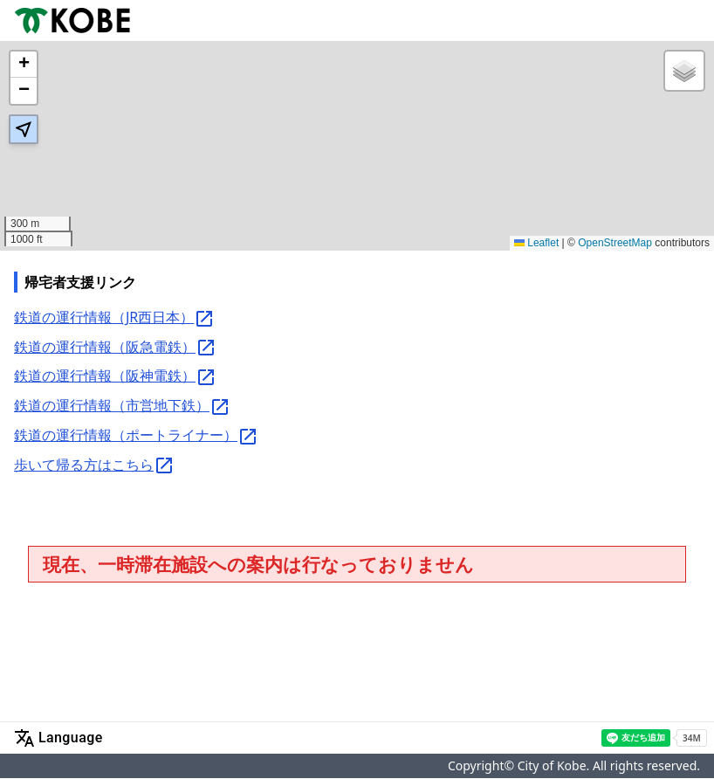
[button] (23, 65)
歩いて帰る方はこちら (94, 466)
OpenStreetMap (615, 243)
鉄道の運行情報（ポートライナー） (136, 436)
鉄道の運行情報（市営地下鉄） (122, 406)
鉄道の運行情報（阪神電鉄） (115, 377)
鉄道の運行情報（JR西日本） (114, 318)
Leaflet (536, 243)
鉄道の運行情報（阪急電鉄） (115, 348)
